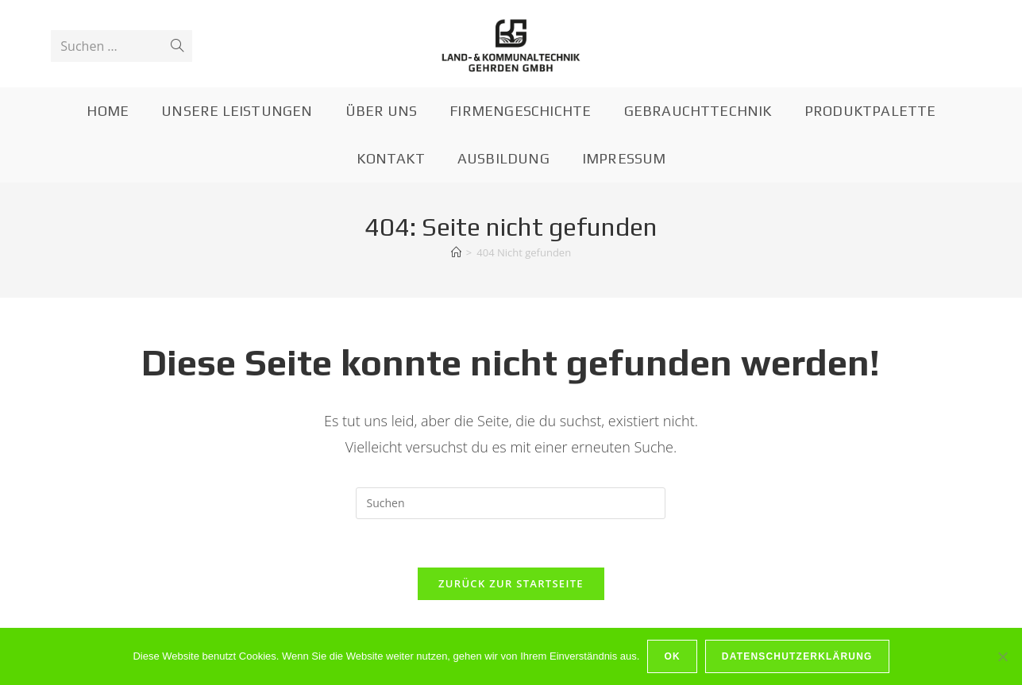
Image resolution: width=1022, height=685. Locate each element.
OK (672, 656)
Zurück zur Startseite (511, 583)
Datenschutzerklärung (797, 656)
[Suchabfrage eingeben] (510, 503)
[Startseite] (456, 252)
